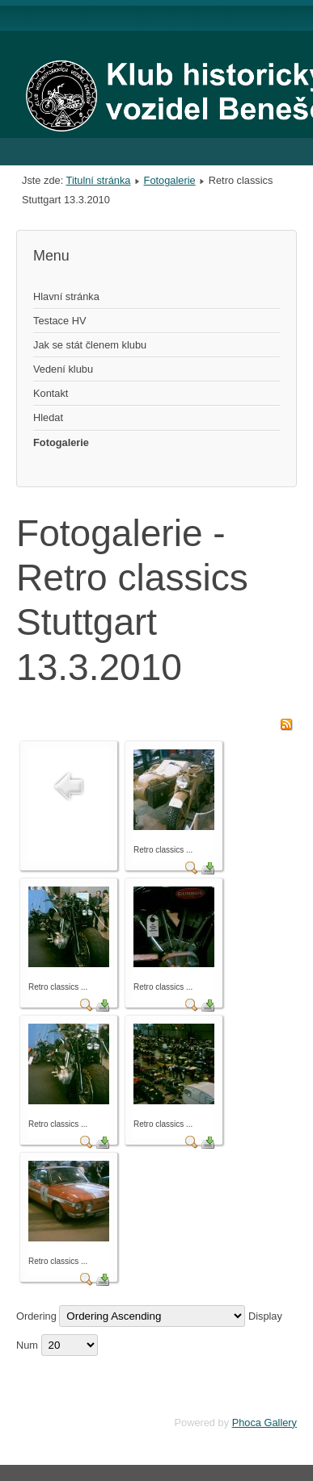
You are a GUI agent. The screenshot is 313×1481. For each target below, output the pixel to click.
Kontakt (50, 393)
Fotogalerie (170, 180)
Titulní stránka (98, 180)
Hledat (48, 417)
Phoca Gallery (264, 1422)
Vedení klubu (63, 369)
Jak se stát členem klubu (89, 345)
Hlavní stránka (66, 296)
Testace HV (59, 321)
